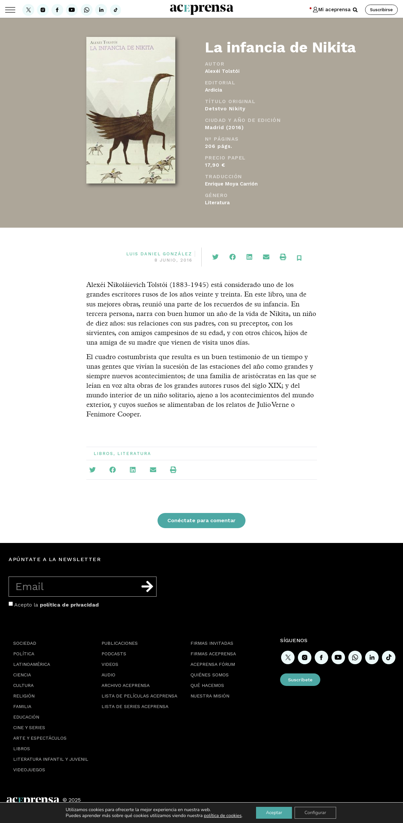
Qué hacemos (207, 685)
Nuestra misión (209, 695)
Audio (108, 674)
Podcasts (113, 653)
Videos (109, 664)
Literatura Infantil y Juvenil (50, 759)
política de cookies (223, 815)
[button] (355, 9)
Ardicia (213, 90)
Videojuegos (29, 769)
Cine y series (29, 727)
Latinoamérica (31, 664)
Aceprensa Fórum (212, 664)
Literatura (217, 203)
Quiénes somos (209, 674)
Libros (103, 453)
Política (23, 653)
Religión (24, 695)
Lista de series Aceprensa (134, 706)
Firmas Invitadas (211, 643)
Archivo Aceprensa (125, 685)
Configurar (315, 812)
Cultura (23, 685)
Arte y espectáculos (40, 738)
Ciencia (22, 674)
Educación (26, 717)
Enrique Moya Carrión (231, 184)
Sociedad (24, 643)
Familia (22, 706)
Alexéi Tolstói (222, 71)
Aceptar (274, 812)
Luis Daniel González (159, 253)
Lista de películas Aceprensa (139, 695)
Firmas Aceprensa (213, 653)
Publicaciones (119, 643)
